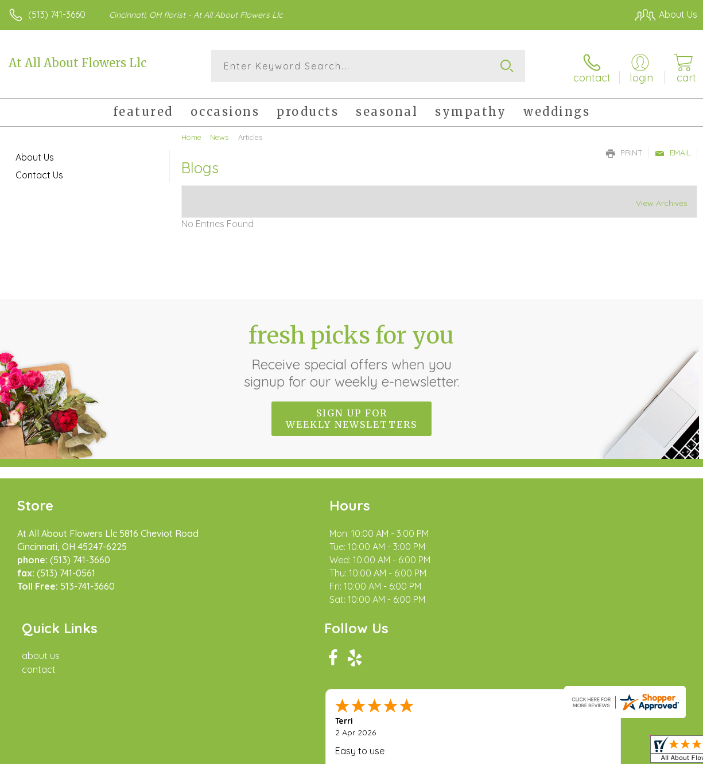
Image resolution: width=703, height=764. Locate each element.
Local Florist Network (584, 752)
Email (673, 150)
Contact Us (39, 172)
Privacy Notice (502, 752)
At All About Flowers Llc (77, 63)
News (219, 134)
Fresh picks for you (351, 352)
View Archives (662, 201)
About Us (34, 155)
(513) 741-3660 (57, 14)
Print (624, 150)
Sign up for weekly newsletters (351, 415)
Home (191, 134)
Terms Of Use (434, 752)
